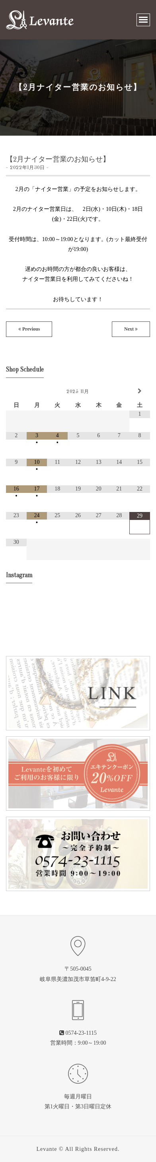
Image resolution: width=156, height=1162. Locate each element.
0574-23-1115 (81, 1033)
